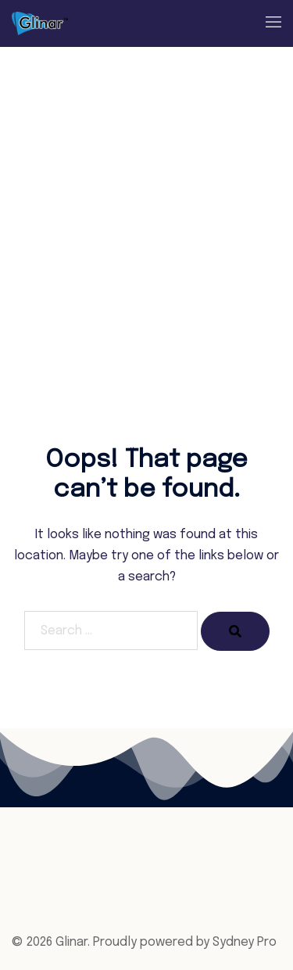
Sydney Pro (245, 942)
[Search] (235, 631)
